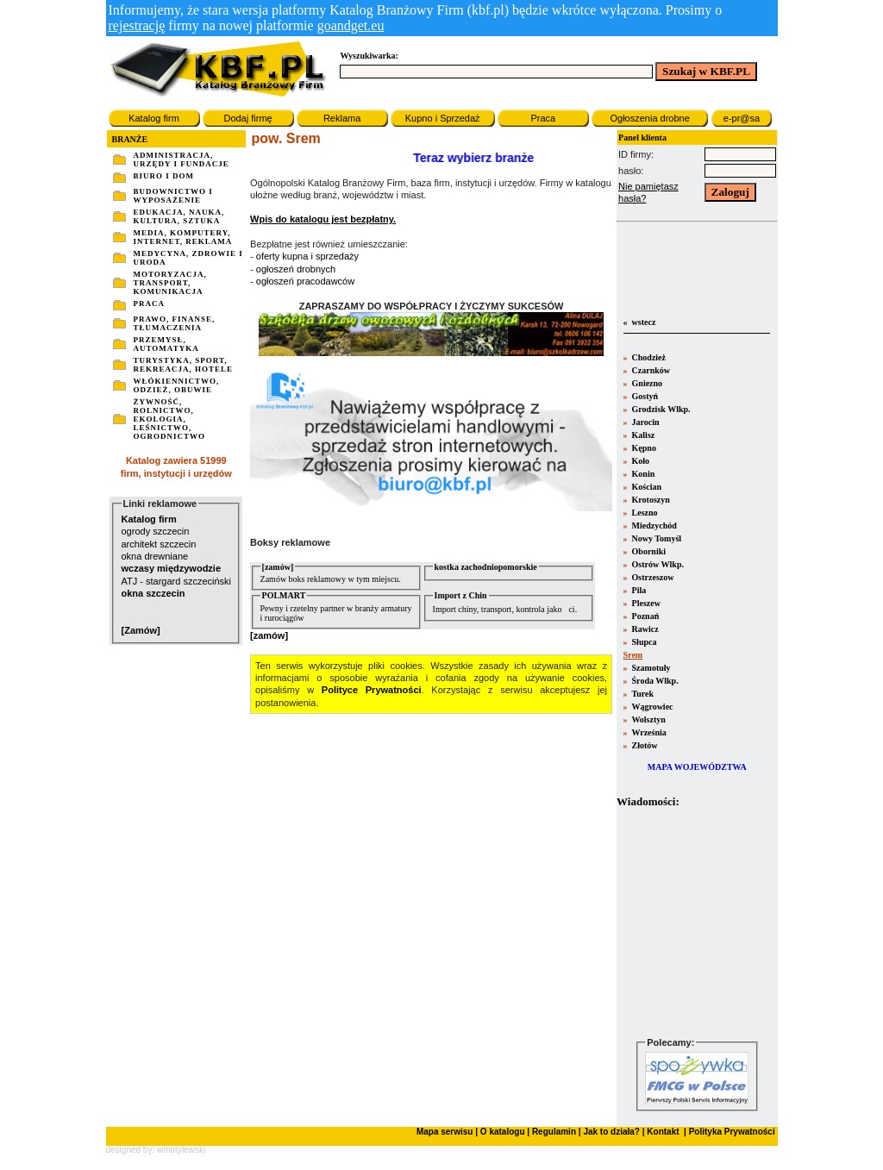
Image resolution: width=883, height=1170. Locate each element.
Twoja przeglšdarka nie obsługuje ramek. (696, 922)
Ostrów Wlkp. (656, 564)
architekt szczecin (159, 544)
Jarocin (644, 422)
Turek (641, 693)
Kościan (645, 486)
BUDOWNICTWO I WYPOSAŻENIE (173, 195)
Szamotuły (650, 668)
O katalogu (502, 1131)
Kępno (642, 448)
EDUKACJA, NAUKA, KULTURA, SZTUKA (179, 216)
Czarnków (649, 370)
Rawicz (644, 629)
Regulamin (554, 1131)
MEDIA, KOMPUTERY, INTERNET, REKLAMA (183, 237)
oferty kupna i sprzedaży (307, 256)
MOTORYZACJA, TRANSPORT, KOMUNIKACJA (170, 283)
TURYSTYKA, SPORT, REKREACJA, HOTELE (184, 364)
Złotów (643, 745)
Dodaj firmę (247, 118)
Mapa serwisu (444, 1131)
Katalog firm (153, 118)
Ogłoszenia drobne (649, 118)
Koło (639, 461)
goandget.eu (351, 25)
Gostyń (643, 396)
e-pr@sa (741, 118)
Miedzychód (653, 525)
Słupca (642, 642)
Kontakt (662, 1131)
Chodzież (647, 357)
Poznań (644, 616)
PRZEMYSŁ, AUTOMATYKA (166, 344)
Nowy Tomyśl (655, 538)
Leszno (643, 512)
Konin (641, 474)
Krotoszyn (649, 499)
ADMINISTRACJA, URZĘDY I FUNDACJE (181, 159)
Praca (543, 118)
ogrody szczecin (156, 531)
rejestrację (137, 25)
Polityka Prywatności (730, 1131)
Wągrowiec (651, 706)
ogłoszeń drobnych (295, 269)
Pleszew (645, 603)
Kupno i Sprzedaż (442, 118)
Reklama (341, 118)
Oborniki (647, 551)
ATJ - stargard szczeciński (177, 581)
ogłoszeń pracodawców (305, 281)
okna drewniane (155, 556)
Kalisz (641, 435)
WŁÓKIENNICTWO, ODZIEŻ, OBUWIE (177, 385)
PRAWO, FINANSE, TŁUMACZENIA (175, 323)
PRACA (150, 303)
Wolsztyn (647, 719)
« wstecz (638, 322)
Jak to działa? (611, 1131)
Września (648, 732)
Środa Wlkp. (654, 680)
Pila (637, 590)
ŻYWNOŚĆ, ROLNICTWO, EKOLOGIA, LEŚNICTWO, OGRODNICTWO (170, 419)
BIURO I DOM (164, 176)
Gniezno (645, 383)
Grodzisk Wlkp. (660, 409)
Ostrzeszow (651, 577)
